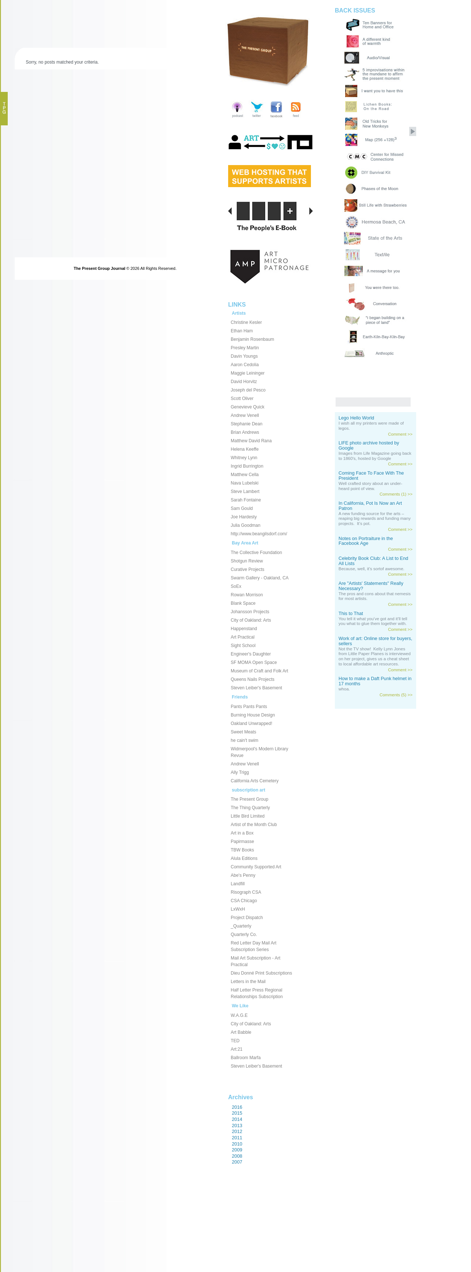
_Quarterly (241, 926)
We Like (240, 1005)
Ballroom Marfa (246, 1057)
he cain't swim (244, 740)
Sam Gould (242, 508)
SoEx (236, 586)
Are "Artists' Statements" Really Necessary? (371, 586)
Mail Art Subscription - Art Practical (255, 961)
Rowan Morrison (247, 594)
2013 (237, 1125)
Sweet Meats (243, 732)
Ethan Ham (242, 330)
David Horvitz (244, 381)
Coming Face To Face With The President (371, 476)
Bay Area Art (245, 543)
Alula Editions (244, 858)
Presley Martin (245, 347)
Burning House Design (253, 715)
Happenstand (244, 628)
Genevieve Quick (247, 407)
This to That (351, 613)
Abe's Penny (243, 875)
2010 (237, 1144)
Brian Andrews (245, 432)
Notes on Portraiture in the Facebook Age (366, 541)
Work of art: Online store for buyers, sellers (375, 641)
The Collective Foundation (256, 552)
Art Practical (243, 637)
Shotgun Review (247, 561)
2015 (237, 1113)
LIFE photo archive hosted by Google (369, 445)
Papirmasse (242, 841)
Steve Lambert (245, 491)
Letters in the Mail (248, 981)
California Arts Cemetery (255, 780)
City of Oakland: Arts (251, 620)
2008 (237, 1156)
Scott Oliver (242, 398)
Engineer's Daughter (251, 654)
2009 (237, 1150)
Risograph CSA (246, 892)
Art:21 (236, 1049)
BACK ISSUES (355, 10)
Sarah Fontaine (246, 500)
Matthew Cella (245, 474)
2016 (237, 1107)
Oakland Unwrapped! (251, 723)
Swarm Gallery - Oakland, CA (259, 577)
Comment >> (400, 434)
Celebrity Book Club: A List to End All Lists (373, 561)
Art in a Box (242, 833)
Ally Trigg (240, 772)
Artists (239, 313)
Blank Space (243, 603)
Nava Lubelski (244, 483)
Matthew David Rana (251, 440)
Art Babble (241, 1032)
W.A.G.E (239, 1015)
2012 (237, 1131)
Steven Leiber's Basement (256, 687)
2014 (237, 1119)
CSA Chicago (244, 900)
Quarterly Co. (244, 934)
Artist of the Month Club (254, 824)
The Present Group (249, 799)
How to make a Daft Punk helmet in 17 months (375, 681)
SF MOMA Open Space (254, 662)
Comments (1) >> (395, 494)
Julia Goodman (246, 525)
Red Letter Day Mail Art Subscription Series (253, 946)
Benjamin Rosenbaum (252, 339)
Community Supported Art (256, 866)
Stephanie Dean (246, 423)
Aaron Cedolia (245, 364)
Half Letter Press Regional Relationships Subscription (257, 993)
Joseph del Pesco (248, 390)
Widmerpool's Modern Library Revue (259, 752)
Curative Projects (247, 569)
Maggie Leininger (248, 373)
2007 (237, 1162)
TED (235, 1040)
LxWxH (238, 909)
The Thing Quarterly (250, 807)
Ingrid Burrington (247, 466)
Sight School (243, 645)
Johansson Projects (250, 611)
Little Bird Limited (248, 816)
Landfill (238, 883)
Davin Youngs (244, 356)
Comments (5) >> (395, 695)
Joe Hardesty (244, 516)
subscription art (248, 790)
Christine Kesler (246, 322)
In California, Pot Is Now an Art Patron (370, 506)
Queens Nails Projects (253, 679)
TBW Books (242, 850)
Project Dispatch (247, 917)
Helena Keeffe (245, 449)
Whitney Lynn (244, 457)
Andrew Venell (245, 415)
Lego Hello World (356, 418)
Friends (240, 697)
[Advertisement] (261, 1235)
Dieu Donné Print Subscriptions (261, 973)
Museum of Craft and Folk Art (259, 670)
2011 (237, 1137)
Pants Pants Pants (249, 706)
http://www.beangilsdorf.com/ (259, 533)
